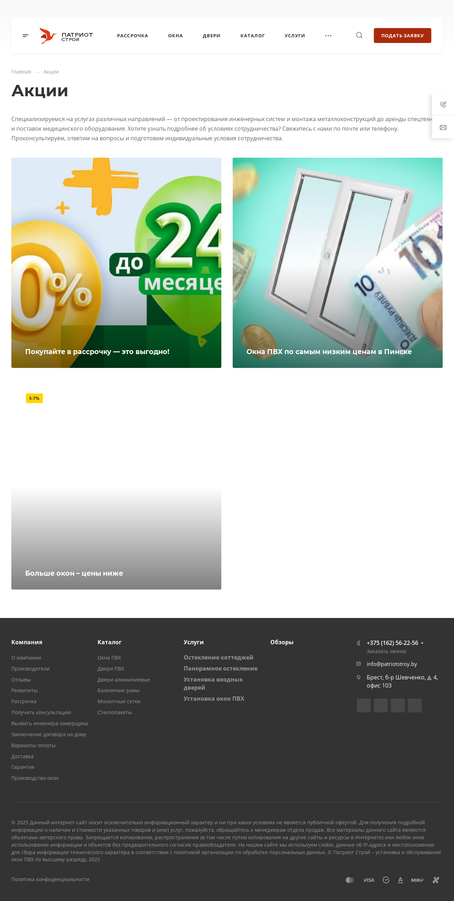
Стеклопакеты (115, 712)
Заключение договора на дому (48, 734)
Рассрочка (24, 701)
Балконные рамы (119, 690)
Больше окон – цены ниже (74, 573)
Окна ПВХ (109, 657)
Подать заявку (402, 35)
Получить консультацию (41, 712)
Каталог (110, 642)
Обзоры (282, 642)
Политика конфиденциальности (50, 879)
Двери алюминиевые (124, 679)
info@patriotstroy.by (392, 663)
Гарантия (22, 767)
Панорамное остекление (221, 668)
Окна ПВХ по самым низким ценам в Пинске (329, 351)
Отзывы (21, 679)
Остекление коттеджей (219, 657)
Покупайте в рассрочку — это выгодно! (97, 351)
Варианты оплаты (33, 745)
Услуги (194, 642)
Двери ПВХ (111, 668)
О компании (26, 657)
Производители (30, 668)
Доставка (22, 756)
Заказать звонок (386, 651)
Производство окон (35, 778)
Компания (26, 642)
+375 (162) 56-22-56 (392, 643)
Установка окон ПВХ (214, 698)
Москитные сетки (119, 701)
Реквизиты (24, 690)
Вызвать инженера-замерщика (49, 723)
